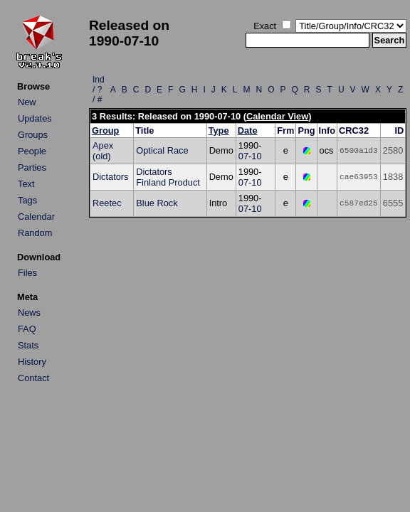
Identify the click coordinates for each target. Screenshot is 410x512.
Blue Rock (156, 203)
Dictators (111, 176)
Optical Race (162, 150)
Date (248, 130)
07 (243, 156)
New (27, 102)
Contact (33, 378)
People (32, 151)
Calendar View (277, 116)
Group (105, 130)
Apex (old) (103, 150)
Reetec (107, 203)
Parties (32, 167)
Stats (28, 345)
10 (256, 156)
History (32, 361)
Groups (33, 134)
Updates (35, 118)
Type (219, 130)
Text (26, 183)
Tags (27, 200)
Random (35, 233)
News (29, 312)
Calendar (36, 216)
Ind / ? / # (99, 90)
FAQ (27, 329)
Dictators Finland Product (168, 177)
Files (27, 272)
